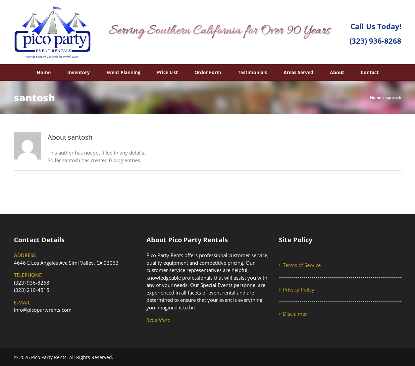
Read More (158, 319)
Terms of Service (302, 265)
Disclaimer (295, 313)
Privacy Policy (298, 289)
